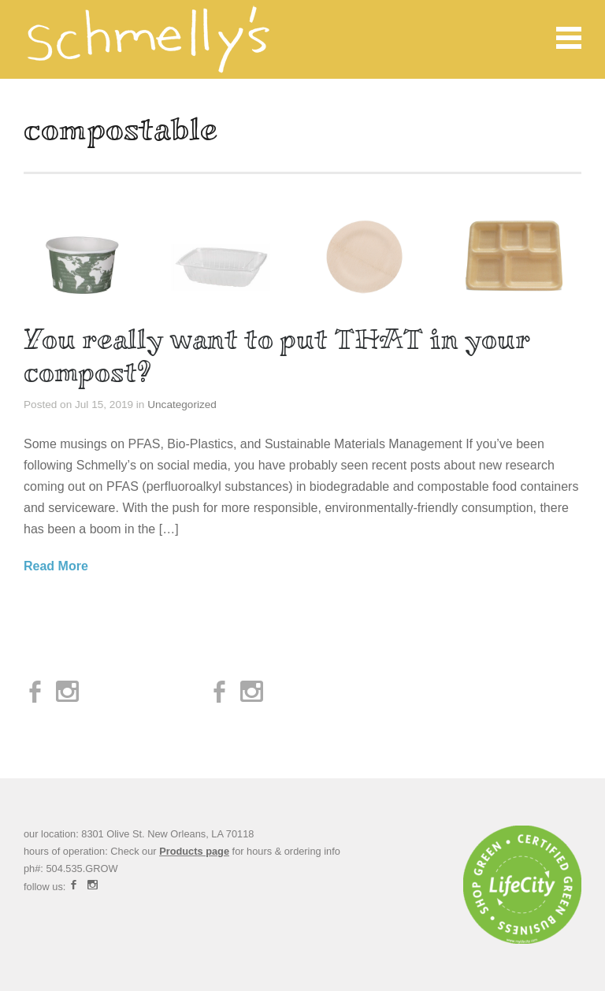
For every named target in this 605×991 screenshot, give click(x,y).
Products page (194, 851)
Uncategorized (182, 404)
